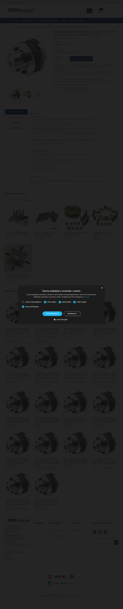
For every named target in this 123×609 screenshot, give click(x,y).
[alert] (61, 304)
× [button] (102, 288)
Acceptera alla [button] (52, 314)
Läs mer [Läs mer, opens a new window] (87, 297)
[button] (61, 319)
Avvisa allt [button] (72, 314)
